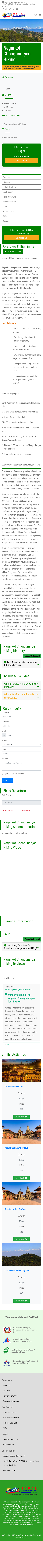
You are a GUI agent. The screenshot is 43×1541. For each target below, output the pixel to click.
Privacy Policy (8, 1444)
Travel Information (10, 1412)
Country (4, 740)
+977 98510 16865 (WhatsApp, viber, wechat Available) (18, 5)
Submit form (7, 780)
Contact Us (21, 160)
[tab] (21, 663)
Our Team (6, 1390)
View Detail (21, 1116)
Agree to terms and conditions (14, 773)
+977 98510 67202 (9, 1470)
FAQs (5, 1428)
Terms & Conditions (10, 1439)
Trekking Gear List (10, 1422)
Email (4, 731)
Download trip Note (13, 251)
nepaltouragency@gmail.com (13, 2)
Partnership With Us (10, 1395)
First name (5, 712)
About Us (6, 1385)
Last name (5, 722)
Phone (4, 749)
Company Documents (11, 1401)
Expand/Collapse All (32, 656)
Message (5, 759)
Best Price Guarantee (11, 1417)
